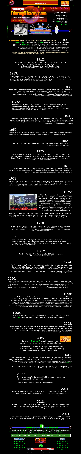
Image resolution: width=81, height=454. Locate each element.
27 (22, 447)
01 (14, 441)
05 (20, 441)
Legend (57, 21)
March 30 (68, 362)
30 (62, 449)
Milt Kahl (40, 43)
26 (20, 447)
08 (14, 443)
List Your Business (51, 452)
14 (24, 443)
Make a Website (43, 452)
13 (22, 443)
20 (22, 445)
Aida (18, 317)
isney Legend (21, 43)
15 (14, 445)
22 (14, 447)
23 (16, 447)
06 (22, 441)
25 (19, 447)
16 (16, 445)
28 (24, 447)
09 (16, 443)
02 (16, 441)
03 (17, 441)
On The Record (34, 341)
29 (19, 449)
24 (17, 447)
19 (20, 445)
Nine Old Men (25, 44)
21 (24, 445)
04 (19, 441)
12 (20, 443)
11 (19, 443)
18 (19, 445)
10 (17, 443)
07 (24, 441)
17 (17, 445)
